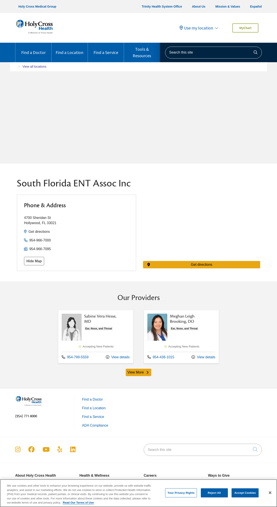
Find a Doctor (33, 49)
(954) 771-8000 (26, 416)
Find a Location (69, 49)
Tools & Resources (142, 50)
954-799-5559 (75, 357)
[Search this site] (213, 53)
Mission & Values (227, 6)
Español (256, 6)
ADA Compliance (95, 425)
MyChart (245, 28)
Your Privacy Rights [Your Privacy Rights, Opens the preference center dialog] (181, 492)
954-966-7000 (40, 240)
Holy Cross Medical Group (37, 6)
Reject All (214, 492)
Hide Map (34, 261)
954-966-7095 (40, 249)
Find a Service (106, 49)
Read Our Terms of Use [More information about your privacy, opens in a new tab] (78, 502)
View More (138, 372)
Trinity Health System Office (162, 6)
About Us (198, 6)
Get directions (39, 231)
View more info (95, 336)
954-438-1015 (160, 357)
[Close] (270, 492)
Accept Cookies (245, 492)
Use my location (196, 28)
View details (118, 357)
